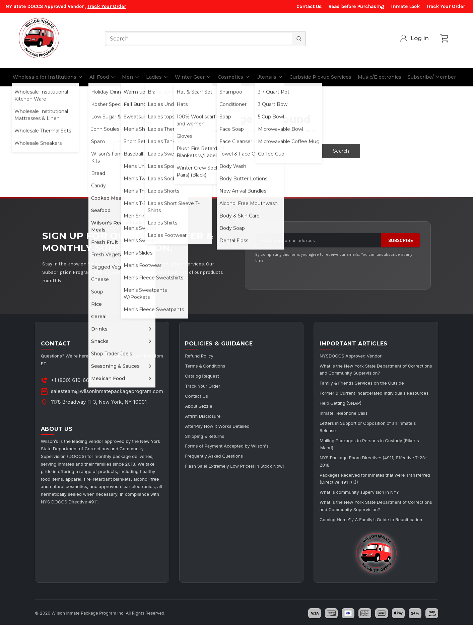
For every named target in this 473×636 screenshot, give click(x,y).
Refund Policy (203, 354)
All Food (102, 77)
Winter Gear (193, 77)
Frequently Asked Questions (219, 453)
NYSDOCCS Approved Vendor (355, 354)
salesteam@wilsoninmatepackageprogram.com (108, 390)
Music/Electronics (379, 77)
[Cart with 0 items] (444, 38)
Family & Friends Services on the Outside (367, 381)
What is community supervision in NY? (364, 495)
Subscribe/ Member (432, 77)
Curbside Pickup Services (320, 77)
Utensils (269, 77)
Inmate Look (405, 6)
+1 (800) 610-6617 (73, 379)
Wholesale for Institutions (48, 77)
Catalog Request (206, 374)
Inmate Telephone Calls (348, 417)
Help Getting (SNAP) (344, 408)
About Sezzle (202, 403)
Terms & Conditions (209, 364)
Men (131, 77)
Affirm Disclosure (207, 413)
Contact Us (309, 6)
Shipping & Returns (209, 433)
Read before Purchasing (356, 6)
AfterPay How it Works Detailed (223, 423)
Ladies (157, 77)
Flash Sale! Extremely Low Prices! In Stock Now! (241, 463)
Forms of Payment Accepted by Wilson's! (233, 443)
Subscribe (400, 238)
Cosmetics (234, 77)
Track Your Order (106, 6)
